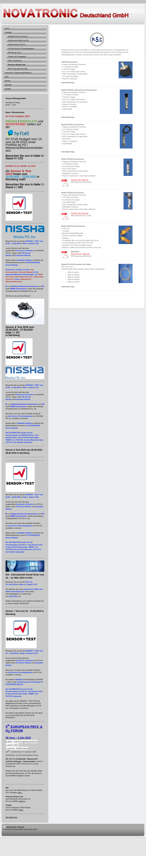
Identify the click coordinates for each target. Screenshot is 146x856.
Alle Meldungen (11, 817)
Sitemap (21, 827)
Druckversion (10, 827)
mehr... (20, 792)
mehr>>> (22, 801)
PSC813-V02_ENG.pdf (79, 213)
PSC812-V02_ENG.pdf (79, 180)
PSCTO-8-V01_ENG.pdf (80, 254)
